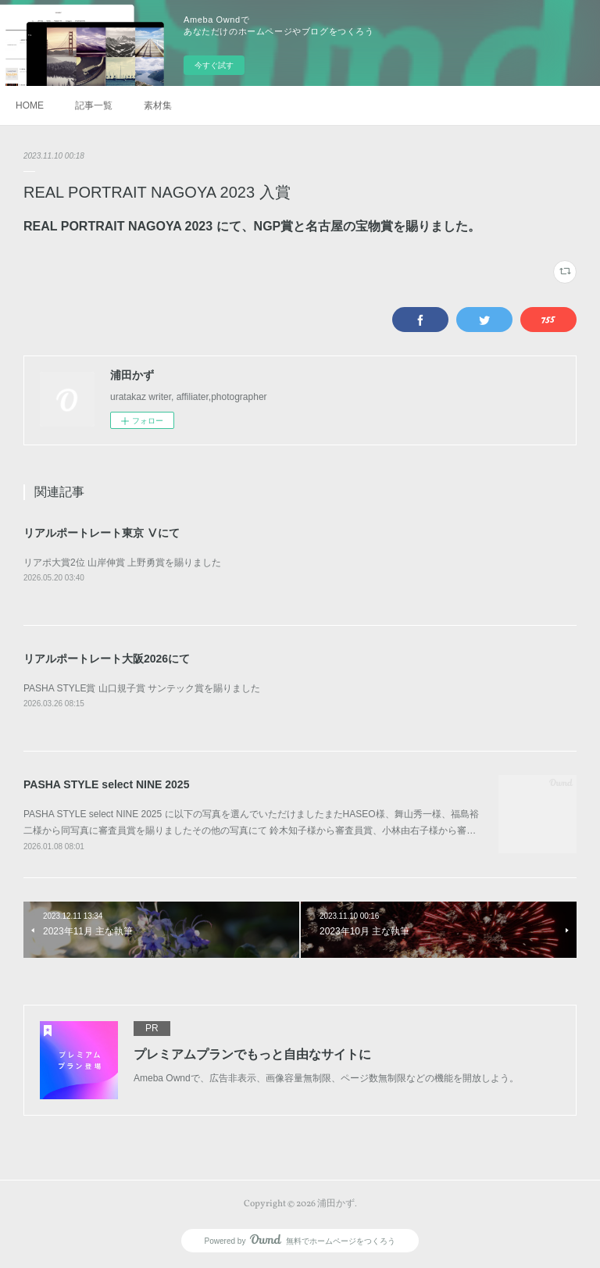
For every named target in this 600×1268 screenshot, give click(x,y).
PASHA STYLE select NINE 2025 (106, 784)
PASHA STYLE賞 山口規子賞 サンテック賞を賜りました (141, 688)
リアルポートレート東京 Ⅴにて (101, 533)
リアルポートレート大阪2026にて (106, 658)
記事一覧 (93, 105)
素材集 (158, 105)
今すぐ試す (214, 65)
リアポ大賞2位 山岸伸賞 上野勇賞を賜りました (122, 562)
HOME (30, 105)
